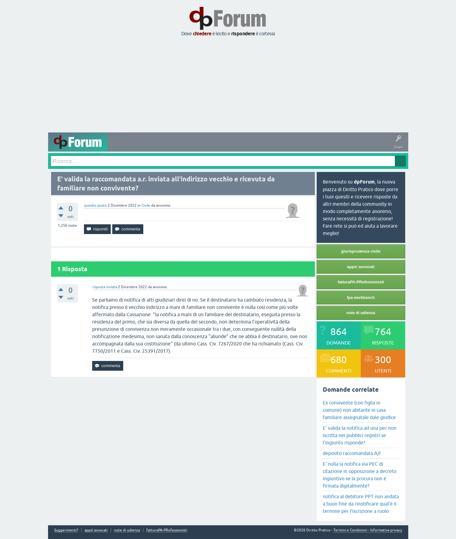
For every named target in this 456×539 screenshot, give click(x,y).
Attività (117, 146)
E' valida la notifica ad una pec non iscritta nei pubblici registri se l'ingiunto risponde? (359, 435)
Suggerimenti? (66, 530)
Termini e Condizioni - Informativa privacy (367, 530)
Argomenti (211, 146)
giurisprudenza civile (360, 251)
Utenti (233, 146)
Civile (145, 205)
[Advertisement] (228, 85)
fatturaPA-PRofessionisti (361, 282)
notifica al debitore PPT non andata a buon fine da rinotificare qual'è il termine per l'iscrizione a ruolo (361, 504)
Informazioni (292, 146)
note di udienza (360, 312)
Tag (190, 146)
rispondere (243, 34)
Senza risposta (165, 146)
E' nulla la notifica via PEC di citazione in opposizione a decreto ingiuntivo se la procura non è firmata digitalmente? (359, 474)
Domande (138, 146)
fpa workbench (361, 297)
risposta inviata (104, 287)
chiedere (202, 34)
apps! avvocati (360, 266)
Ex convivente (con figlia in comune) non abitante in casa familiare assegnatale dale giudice (359, 410)
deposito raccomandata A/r (352, 453)
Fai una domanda (261, 146)
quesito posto (95, 205)
